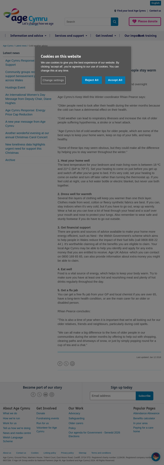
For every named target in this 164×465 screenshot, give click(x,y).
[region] (83, 68)
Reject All (91, 80)
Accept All (115, 80)
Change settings (53, 80)
